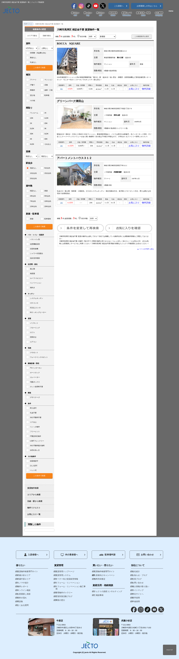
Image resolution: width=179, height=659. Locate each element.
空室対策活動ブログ (64, 596)
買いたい (88, 14)
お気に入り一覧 (33, 514)
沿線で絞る (47, 36)
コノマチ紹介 (23, 583)
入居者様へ (31, 554)
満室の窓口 (60, 600)
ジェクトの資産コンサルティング (108, 591)
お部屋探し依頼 (23, 594)
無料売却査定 (99, 579)
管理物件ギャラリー (64, 593)
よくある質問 (23, 605)
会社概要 (159, 14)
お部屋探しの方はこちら (147, 6)
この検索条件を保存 (141, 36)
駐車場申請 (107, 554)
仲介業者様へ (69, 554)
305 (61, 147)
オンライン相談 (23, 590)
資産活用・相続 (143, 14)
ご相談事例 (98, 595)
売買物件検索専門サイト (104, 571)
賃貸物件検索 (33, 488)
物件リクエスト (33, 508)
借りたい (75, 14)
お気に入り (134, 89)
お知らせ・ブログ (139, 575)
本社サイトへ (138, 594)
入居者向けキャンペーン (104, 575)
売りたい (100, 14)
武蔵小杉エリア (23, 575)
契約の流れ (22, 598)
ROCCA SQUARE (68, 43)
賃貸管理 (113, 14)
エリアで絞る (32, 36)
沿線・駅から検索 (34, 501)
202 (61, 205)
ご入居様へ (118, 6)
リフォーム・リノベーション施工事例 (71, 587)
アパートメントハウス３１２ (74, 159)
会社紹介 (136, 571)
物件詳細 (146, 89)
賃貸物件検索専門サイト (27, 571)
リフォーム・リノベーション (68, 583)
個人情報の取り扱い (140, 586)
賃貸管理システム (63, 575)
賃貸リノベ (127, 14)
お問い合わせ (145, 554)
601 (61, 89)
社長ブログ (137, 579)
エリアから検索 (33, 495)
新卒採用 (136, 598)
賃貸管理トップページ (65, 571)
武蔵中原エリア (23, 579)
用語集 (20, 601)
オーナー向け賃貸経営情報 (67, 579)
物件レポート (23, 586)
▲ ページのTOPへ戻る (145, 251)
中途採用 (136, 601)
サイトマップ (138, 590)
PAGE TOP (170, 650)
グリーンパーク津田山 (70, 101)
